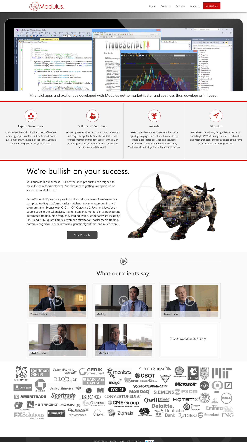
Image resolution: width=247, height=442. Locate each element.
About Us (195, 6)
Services (180, 6)
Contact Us (212, 5)
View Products (82, 235)
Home (152, 6)
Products (166, 6)
